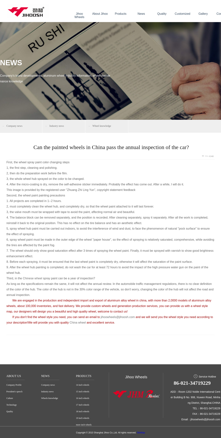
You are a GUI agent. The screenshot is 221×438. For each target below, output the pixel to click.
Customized (182, 13)
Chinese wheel (32, 278)
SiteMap (141, 432)
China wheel (78, 322)
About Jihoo (100, 13)
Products (120, 13)
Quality (161, 13)
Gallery (203, 13)
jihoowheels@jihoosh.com (118, 317)
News (141, 13)
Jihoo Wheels (79, 15)
